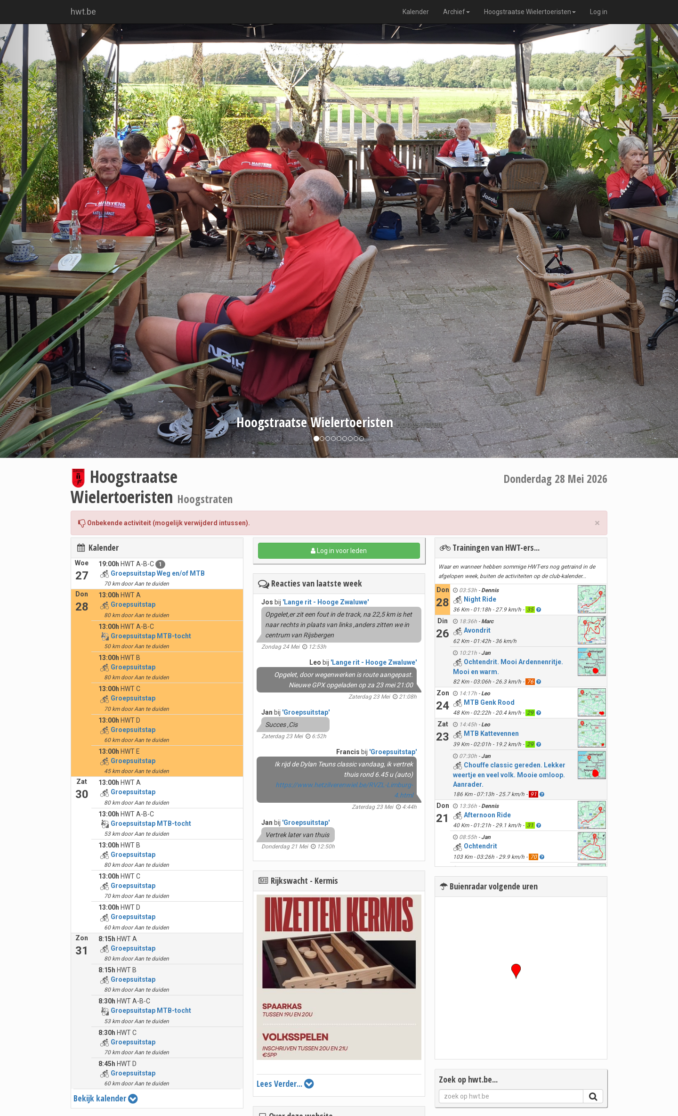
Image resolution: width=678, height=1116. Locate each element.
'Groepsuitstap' (306, 712)
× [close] (597, 523)
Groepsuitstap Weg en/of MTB (158, 573)
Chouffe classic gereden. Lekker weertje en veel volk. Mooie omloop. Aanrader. (509, 774)
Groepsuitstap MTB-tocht (151, 636)
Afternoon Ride (487, 815)
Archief (456, 12)
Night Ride (480, 599)
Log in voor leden (339, 550)
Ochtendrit (480, 846)
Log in (598, 12)
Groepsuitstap (133, 604)
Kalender (416, 12)
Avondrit (477, 630)
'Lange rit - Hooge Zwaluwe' (325, 602)
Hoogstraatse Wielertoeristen (530, 12)
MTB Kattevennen (491, 733)
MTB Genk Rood (489, 702)
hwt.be (83, 11)
